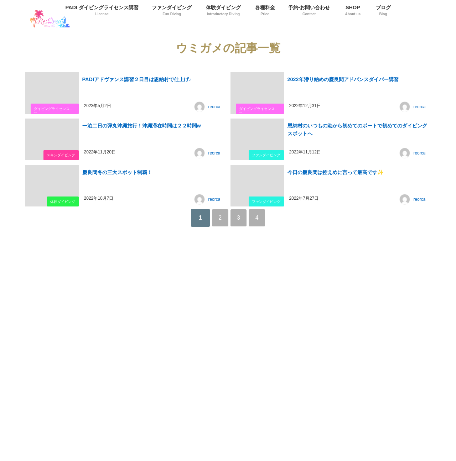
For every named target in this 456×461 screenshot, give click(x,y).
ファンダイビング (265, 155)
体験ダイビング (62, 201)
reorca (215, 107)
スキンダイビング (60, 155)
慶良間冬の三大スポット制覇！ (116, 171)
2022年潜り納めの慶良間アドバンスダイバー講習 (342, 78)
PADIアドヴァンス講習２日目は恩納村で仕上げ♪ (136, 78)
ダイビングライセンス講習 (53, 111)
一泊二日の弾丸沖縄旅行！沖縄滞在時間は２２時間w (141, 124)
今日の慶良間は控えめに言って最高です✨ (335, 171)
